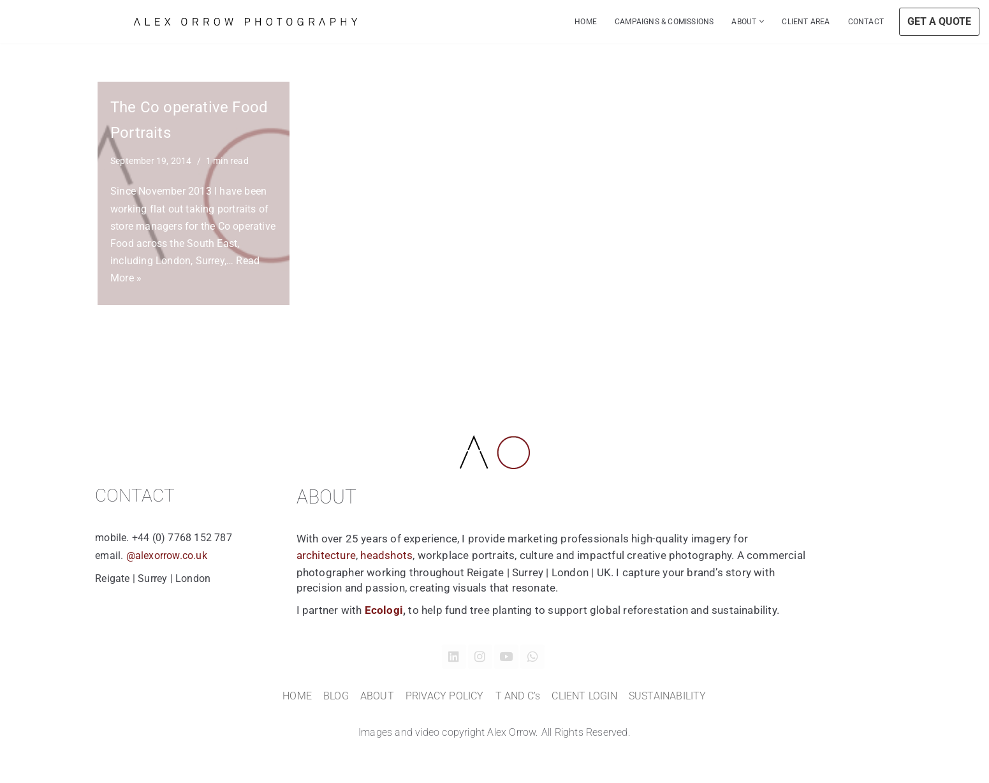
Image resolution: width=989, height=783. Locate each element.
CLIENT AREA (806, 21)
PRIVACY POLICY (445, 696)
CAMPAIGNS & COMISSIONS (664, 21)
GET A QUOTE (939, 21)
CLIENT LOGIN (584, 696)
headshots (386, 555)
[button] (761, 21)
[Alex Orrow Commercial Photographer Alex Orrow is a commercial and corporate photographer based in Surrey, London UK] (245, 22)
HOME (586, 21)
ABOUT (377, 696)
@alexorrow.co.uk (165, 555)
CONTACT (866, 21)
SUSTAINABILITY (668, 696)
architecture (326, 555)
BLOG (336, 696)
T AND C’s (518, 696)
